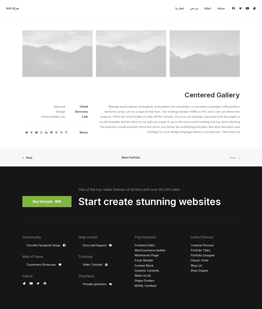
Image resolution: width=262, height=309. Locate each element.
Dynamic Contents (147, 270)
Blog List (196, 265)
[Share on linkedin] (46, 132)
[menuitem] (220, 8)
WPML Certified (145, 285)
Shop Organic (199, 270)
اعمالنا (207, 8)
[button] (234, 8)
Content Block (144, 265)
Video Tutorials (92, 264)
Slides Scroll (143, 275)
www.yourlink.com (53, 116)
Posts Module (144, 260)
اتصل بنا (179, 8)
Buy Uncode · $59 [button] (47, 201)
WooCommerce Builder (150, 250)
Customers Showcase (41, 264)
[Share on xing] (31, 132)
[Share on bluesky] (36, 132)
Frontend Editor (145, 245)
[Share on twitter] (61, 132)
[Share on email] (26, 132)
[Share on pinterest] (51, 132)
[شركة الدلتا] (12, 8)
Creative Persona (202, 245)
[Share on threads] (56, 132)
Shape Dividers (144, 280)
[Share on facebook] (66, 132)
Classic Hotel (199, 260)
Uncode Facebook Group (43, 245)
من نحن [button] (194, 8)
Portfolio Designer (203, 255)
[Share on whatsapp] (41, 132)
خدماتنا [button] (221, 8)
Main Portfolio (131, 157)
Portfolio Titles (200, 250)
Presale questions (94, 284)
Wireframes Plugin (147, 255)
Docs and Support (95, 245)
